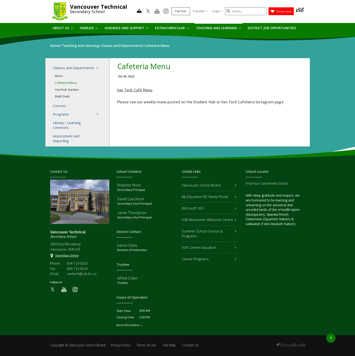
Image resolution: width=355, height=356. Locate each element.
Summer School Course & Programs (209, 233)
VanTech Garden (67, 90)
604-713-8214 (77, 268)
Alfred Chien (127, 278)
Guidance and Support (126, 28)
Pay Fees (180, 11)
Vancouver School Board (209, 185)
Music (59, 76)
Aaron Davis (127, 245)
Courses (59, 105)
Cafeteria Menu (66, 83)
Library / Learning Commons (67, 125)
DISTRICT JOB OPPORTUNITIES (272, 28)
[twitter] (148, 11)
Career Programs (209, 259)
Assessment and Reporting (66, 138)
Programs (77, 114)
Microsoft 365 (209, 208)
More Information (127, 325)
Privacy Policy (120, 345)
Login (218, 11)
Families (89, 28)
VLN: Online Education (209, 247)
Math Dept (62, 96)
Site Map (169, 345)
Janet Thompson (132, 212)
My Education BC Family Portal (209, 196)
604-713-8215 (77, 263)
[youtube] (157, 11)
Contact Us (190, 345)
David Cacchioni (130, 198)
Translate (200, 11)
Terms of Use (146, 345)
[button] (98, 68)
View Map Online (67, 255)
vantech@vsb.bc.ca (81, 273)
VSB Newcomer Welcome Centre (209, 219)
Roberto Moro (129, 185)
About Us (63, 28)
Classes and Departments (77, 68)
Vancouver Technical (98, 6)
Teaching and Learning (218, 28)
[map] (139, 11)
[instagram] (166, 11)
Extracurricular (172, 28)
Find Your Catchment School (267, 183)
